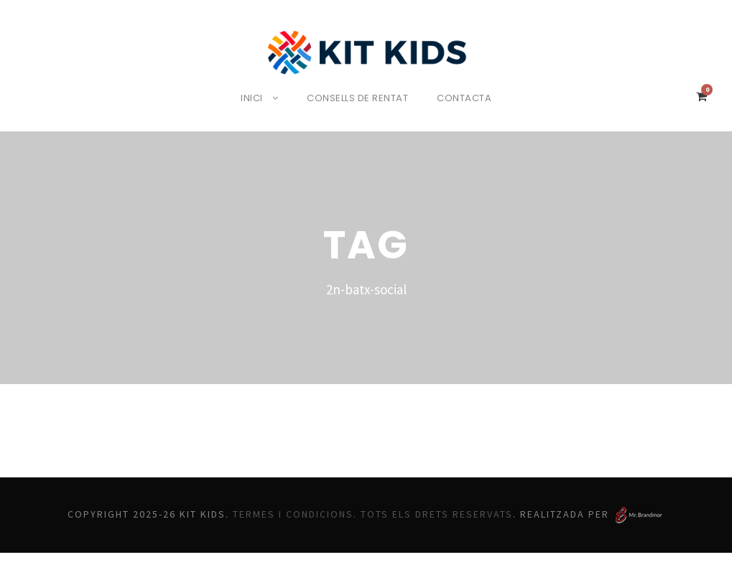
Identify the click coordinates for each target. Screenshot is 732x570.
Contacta (469, 98)
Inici (247, 98)
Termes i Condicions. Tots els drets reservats (404, 512)
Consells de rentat (359, 98)
